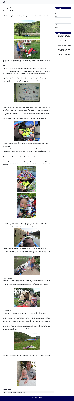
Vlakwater (56, 24)
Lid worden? (42, 1)
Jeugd (56, 13)
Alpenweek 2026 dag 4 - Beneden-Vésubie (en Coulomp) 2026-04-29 (64, 45)
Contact (65, 1)
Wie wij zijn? (36, 1)
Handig (60, 1)
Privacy (36, 397)
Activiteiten (49, 1)
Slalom (56, 21)
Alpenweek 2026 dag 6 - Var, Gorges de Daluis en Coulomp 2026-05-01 (64, 37)
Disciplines (55, 1)
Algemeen (57, 10)
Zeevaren (56, 30)
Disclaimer (40, 397)
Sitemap (33, 397)
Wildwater (57, 27)
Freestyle (56, 19)
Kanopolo (56, 16)
